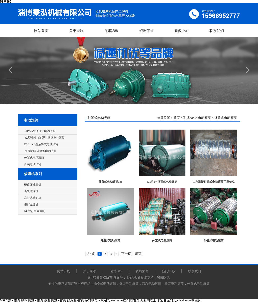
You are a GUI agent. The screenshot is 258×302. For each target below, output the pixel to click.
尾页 (138, 254)
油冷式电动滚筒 (105, 283)
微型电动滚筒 (129, 283)
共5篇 (91, 254)
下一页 (126, 254)
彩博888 (189, 118)
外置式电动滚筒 (225, 118)
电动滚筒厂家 (67, 283)
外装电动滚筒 (174, 283)
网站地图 (133, 277)
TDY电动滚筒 (151, 283)
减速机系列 (33, 174)
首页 (176, 118)
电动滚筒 (31, 120)
